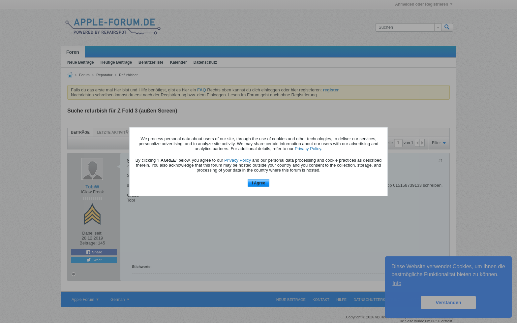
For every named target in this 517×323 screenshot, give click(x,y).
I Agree (258, 183)
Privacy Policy (308, 148)
